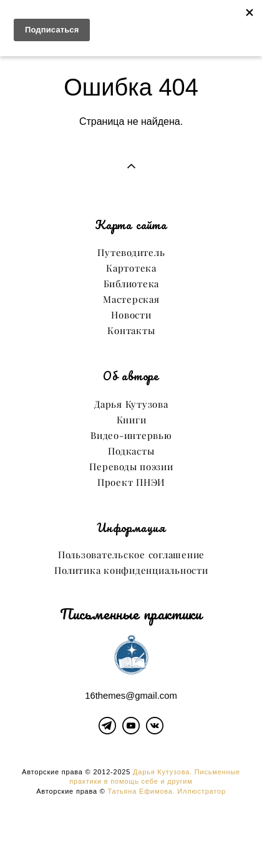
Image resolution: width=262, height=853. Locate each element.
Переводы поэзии (131, 467)
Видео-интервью (131, 435)
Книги (132, 420)
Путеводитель (131, 253)
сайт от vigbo (131, 824)
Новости (131, 315)
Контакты (131, 331)
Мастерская (131, 299)
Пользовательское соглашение (131, 555)
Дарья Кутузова (131, 404)
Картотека (131, 268)
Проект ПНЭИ (131, 482)
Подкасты (131, 451)
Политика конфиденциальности (131, 570)
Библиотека (132, 284)
